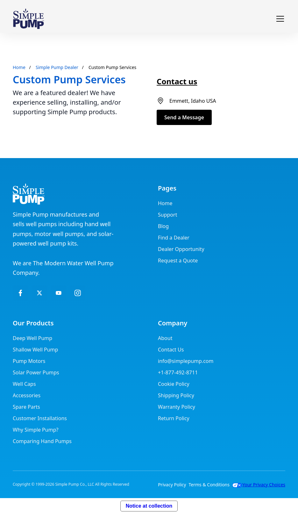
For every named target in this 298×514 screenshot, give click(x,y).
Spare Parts (26, 406)
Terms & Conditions (209, 485)
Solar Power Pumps (36, 372)
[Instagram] (77, 293)
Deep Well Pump (32, 338)
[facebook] (20, 293)
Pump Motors (29, 361)
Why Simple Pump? (35, 429)
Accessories (26, 395)
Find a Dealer (173, 237)
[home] (29, 19)
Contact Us (171, 349)
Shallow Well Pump (35, 349)
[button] (279, 18)
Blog (163, 226)
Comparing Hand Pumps (42, 441)
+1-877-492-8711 (178, 372)
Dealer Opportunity (181, 249)
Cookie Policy (173, 383)
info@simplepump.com (185, 361)
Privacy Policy (172, 485)
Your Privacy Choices (258, 485)
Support (167, 214)
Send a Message (184, 117)
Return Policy (173, 418)
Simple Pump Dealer (57, 67)
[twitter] (39, 293)
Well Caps (24, 383)
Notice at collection (149, 506)
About (165, 338)
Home (19, 67)
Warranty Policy (176, 406)
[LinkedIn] (58, 293)
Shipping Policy (176, 395)
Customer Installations (40, 418)
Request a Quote (178, 260)
